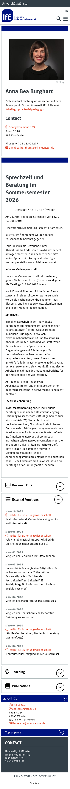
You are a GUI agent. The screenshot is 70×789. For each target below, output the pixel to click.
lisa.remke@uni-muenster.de (28, 723)
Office (12, 698)
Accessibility (47, 776)
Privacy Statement (25, 776)
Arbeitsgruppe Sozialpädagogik (24, 109)
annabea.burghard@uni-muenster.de (31, 147)
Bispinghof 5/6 (14, 758)
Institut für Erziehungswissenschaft (30, 515)
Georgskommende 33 (22, 127)
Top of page (13, 732)
